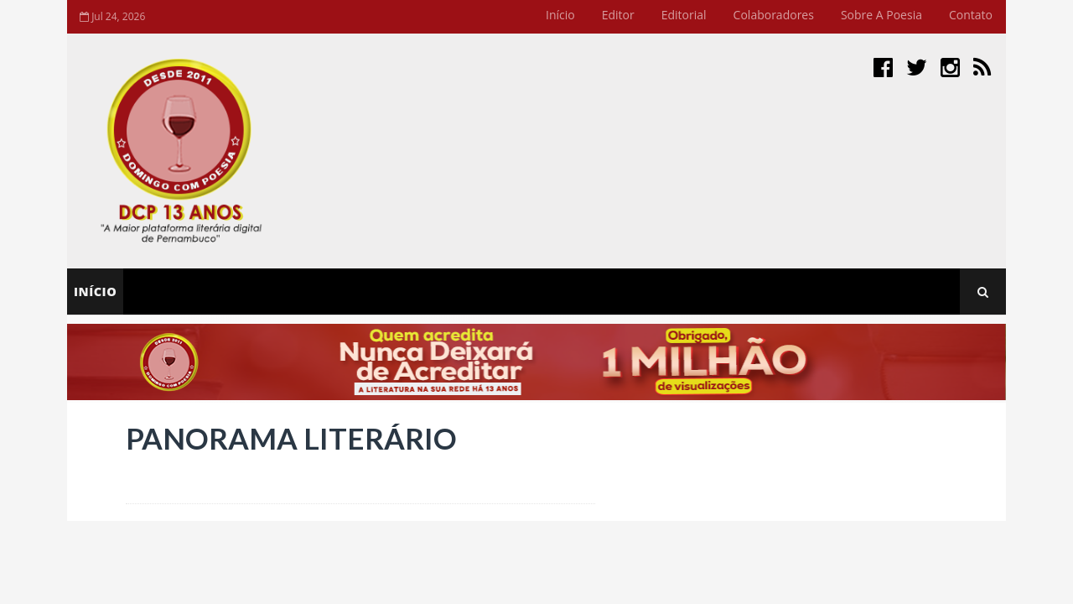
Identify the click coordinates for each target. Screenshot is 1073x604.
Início (560, 15)
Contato (971, 15)
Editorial (684, 15)
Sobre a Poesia (881, 15)
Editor (618, 15)
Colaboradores (773, 15)
